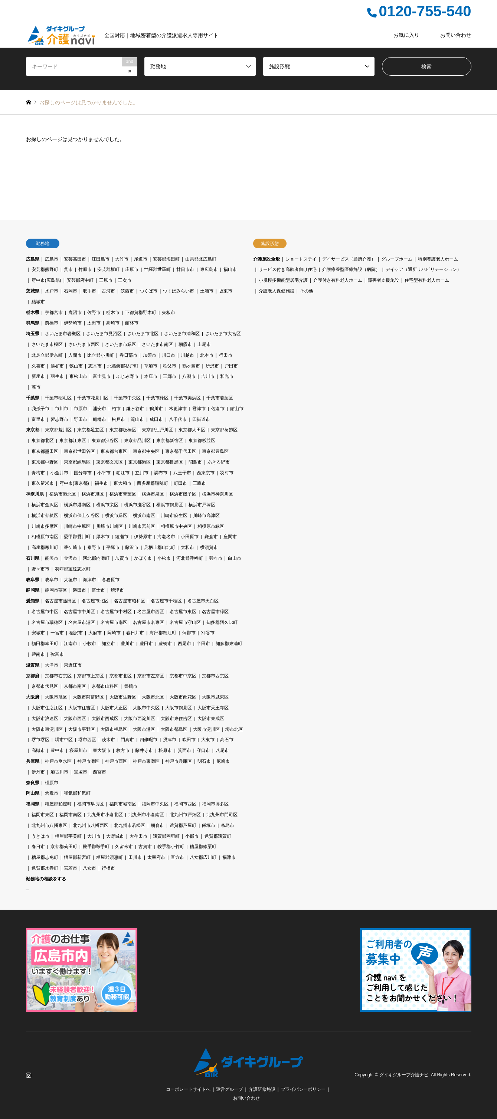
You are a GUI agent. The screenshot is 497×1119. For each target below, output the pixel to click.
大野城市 (115, 836)
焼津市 (117, 590)
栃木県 (32, 312)
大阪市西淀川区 (139, 718)
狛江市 (123, 472)
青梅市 (38, 472)
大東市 (208, 739)
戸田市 (231, 366)
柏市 (116, 408)
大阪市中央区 (146, 707)
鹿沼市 (75, 312)
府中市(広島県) (46, 280)
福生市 (101, 483)
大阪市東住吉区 (176, 718)
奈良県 (32, 782)
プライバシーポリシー (303, 1089)
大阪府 (32, 697)
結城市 (38, 301)
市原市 (80, 408)
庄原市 (131, 269)
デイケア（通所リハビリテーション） (423, 269)
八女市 (89, 868)
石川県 (32, 558)
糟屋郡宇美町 (68, 836)
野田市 (80, 419)
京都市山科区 (105, 686)
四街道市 (201, 419)
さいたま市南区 (157, 344)
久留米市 (124, 846)
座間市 (230, 536)
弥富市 (57, 654)
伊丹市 (38, 772)
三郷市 (169, 376)
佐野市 (94, 312)
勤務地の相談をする (46, 878)
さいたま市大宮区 (223, 333)
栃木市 (113, 312)
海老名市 (166, 536)
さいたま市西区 (83, 344)
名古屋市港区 (81, 622)
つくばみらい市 (178, 291)
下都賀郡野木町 (140, 312)
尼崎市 (223, 761)
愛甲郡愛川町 (77, 536)
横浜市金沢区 (45, 504)
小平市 (104, 472)
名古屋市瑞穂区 (47, 622)
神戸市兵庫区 (178, 761)
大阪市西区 (75, 718)
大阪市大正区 (114, 707)
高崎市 (113, 322)
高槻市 (38, 750)
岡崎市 (114, 632)
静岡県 (32, 590)
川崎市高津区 (206, 515)
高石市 (226, 739)
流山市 (137, 419)
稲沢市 (76, 632)
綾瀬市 (121, 536)
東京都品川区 (137, 440)
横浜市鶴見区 (169, 504)
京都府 (32, 675)
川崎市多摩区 (45, 526)
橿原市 (51, 782)
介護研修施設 (262, 1089)
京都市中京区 (183, 675)
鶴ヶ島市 (191, 366)
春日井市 (135, 632)
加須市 (149, 355)
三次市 (124, 280)
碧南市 (38, 654)
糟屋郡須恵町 (109, 857)
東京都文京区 (109, 462)
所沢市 (212, 366)
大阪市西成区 (105, 718)
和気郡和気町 (77, 793)
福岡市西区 (185, 803)
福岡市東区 (43, 814)
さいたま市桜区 (47, 344)
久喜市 (38, 366)
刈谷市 (208, 632)
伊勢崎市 (73, 322)
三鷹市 (199, 483)
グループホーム (396, 259)
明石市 (204, 761)
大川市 (94, 836)
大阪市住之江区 (47, 707)
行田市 (225, 355)
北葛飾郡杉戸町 (122, 366)
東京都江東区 (72, 440)
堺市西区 (87, 739)
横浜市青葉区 (122, 494)
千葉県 (32, 397)
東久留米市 (43, 483)
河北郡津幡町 (189, 558)
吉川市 (208, 376)
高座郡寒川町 (45, 547)
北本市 (206, 355)
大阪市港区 (144, 729)
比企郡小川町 (100, 355)
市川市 (61, 408)
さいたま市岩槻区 (63, 333)
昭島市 (195, 462)
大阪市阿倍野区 (88, 697)
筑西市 (127, 291)
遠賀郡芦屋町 (183, 825)
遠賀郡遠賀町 (218, 836)
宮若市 (70, 868)
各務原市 (111, 579)
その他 (306, 291)
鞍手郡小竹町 (170, 846)
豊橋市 (165, 643)
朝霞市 (185, 344)
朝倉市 (157, 825)
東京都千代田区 (180, 451)
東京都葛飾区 (224, 429)
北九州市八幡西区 (90, 825)
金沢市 (70, 558)
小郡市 (192, 836)
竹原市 (85, 269)
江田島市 (100, 259)
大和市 (187, 547)
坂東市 (225, 291)
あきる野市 (218, 462)
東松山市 (78, 376)
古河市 (108, 291)
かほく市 (143, 558)
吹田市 (189, 739)
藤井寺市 (144, 750)
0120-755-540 (418, 11)
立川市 (141, 472)
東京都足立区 (90, 429)
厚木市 (102, 536)
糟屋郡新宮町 (77, 857)
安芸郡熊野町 (45, 269)
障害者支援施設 (383, 280)
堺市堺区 (40, 739)
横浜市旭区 (93, 494)
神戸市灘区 (88, 761)
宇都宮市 (54, 312)
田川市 (135, 857)
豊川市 (127, 643)
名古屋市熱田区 (60, 600)
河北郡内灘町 (96, 558)
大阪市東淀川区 (47, 729)
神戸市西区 (116, 761)
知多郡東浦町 (229, 643)
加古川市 (59, 772)
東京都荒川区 (58, 429)
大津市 (51, 665)
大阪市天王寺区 (213, 707)
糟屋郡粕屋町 (58, 803)
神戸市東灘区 (146, 761)
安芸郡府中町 (80, 280)
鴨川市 (156, 408)
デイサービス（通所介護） (349, 259)
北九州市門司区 (222, 814)
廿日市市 (185, 269)
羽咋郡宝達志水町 (73, 569)
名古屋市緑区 (215, 611)
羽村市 (226, 472)
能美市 (51, 558)
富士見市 (102, 376)
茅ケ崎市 (73, 547)
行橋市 (108, 868)
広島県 (32, 259)
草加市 (150, 366)
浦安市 (99, 408)
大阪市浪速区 (45, 718)
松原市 (165, 750)
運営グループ (229, 1089)
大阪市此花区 (183, 697)
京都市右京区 (58, 675)
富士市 (98, 590)
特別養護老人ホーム (438, 259)
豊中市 (57, 750)
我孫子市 (40, 408)
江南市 (70, 643)
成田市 (156, 419)
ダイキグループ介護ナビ (403, 1074)
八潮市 (189, 376)
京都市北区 (120, 675)
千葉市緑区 (157, 397)
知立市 (108, 643)
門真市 (127, 739)
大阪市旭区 (56, 697)
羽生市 (57, 376)
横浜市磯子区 (183, 494)
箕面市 (184, 750)
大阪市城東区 (215, 697)
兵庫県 (32, 761)
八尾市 (222, 750)
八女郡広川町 (203, 857)
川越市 (187, 355)
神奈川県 (35, 494)
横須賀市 (209, 547)
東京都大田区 (192, 429)
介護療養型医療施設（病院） (351, 269)
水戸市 (51, 291)
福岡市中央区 (155, 803)
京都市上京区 (90, 675)
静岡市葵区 (56, 590)
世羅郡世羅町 (157, 269)
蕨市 (36, 387)
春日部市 (128, 355)
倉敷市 (51, 793)
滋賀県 (32, 665)
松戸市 (118, 419)
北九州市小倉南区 (146, 814)
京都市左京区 (150, 675)
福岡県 (32, 803)
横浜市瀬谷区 (137, 504)
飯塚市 (208, 825)
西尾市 (184, 643)
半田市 (203, 643)
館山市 (236, 408)
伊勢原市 (143, 536)
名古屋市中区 (45, 611)
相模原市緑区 (210, 526)
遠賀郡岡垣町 (166, 836)
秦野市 (94, 547)
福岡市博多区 (215, 803)
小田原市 (190, 536)
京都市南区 (75, 686)
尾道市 (140, 259)
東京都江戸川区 (157, 429)
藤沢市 (131, 547)
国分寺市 (83, 472)
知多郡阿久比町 (222, 622)
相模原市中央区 (176, 526)
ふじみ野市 (127, 376)
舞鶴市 (130, 686)
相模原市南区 (45, 536)
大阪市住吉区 (81, 707)
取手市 (89, 291)
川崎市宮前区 (141, 526)
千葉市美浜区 (187, 397)
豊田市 (146, 643)
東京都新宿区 (169, 440)
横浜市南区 (144, 515)
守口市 (203, 750)
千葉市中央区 (127, 397)
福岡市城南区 (122, 803)
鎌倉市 (211, 536)
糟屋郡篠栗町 (203, 846)
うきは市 (40, 836)
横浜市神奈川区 (217, 494)
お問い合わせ (455, 35)
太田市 (94, 322)
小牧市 (89, 643)
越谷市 (57, 366)
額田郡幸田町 (45, 643)
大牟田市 (138, 836)
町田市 (180, 483)
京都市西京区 (215, 675)
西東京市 (206, 472)
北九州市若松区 (129, 825)
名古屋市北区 (95, 600)
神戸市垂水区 (58, 761)
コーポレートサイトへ (188, 1089)
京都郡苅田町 (63, 846)
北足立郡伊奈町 (47, 355)
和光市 (226, 376)
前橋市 (51, 322)
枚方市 (123, 750)
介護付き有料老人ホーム (337, 280)
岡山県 (32, 793)
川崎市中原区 (77, 526)
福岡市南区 (70, 814)
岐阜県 (32, 579)
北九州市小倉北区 (105, 814)
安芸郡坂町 (108, 269)
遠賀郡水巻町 (45, 868)
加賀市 (121, 558)
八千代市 (178, 419)
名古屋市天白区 (203, 600)
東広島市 (209, 269)
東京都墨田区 (45, 451)
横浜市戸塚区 (202, 504)
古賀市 (145, 846)
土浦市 (206, 291)
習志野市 (59, 419)
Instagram (28, 1074)
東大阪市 (102, 750)
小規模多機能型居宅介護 (283, 280)
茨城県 (32, 291)
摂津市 (169, 739)
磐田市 (79, 590)
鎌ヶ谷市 (135, 408)
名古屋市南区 (114, 622)
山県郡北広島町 (200, 259)
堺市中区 (64, 739)
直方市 (177, 857)
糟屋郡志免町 (45, 857)
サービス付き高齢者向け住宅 (288, 269)
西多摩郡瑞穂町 (152, 483)
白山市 (234, 558)
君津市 (199, 408)
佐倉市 (218, 408)
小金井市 (59, 472)
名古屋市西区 (150, 611)
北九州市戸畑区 (185, 814)
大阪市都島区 (174, 729)
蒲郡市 (189, 632)
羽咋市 (215, 558)
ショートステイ (301, 259)
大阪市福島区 (114, 729)
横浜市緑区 (116, 515)
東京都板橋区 (122, 429)
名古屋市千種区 (166, 600)
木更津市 (178, 408)
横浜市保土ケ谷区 (81, 515)
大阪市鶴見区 (178, 707)
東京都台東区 (114, 451)
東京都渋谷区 (105, 440)
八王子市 (182, 472)
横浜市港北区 (62, 494)
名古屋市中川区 (79, 611)
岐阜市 (51, 579)
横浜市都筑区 (45, 515)
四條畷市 (148, 739)
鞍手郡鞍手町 (96, 846)
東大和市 (122, 483)
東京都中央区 (146, 451)
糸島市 (227, 825)
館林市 (131, 322)
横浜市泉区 (153, 494)
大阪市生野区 (122, 697)
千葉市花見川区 (92, 397)
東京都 (32, 429)
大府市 (95, 632)
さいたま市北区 (142, 333)
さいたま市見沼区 (104, 333)
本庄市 (150, 376)
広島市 (51, 259)
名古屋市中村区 (116, 611)
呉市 (68, 269)
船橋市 (99, 419)
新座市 (38, 376)
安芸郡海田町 (166, 259)
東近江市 (73, 665)
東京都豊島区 (215, 451)
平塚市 (113, 547)
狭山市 (76, 366)
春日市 (38, 846)
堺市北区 (234, 729)
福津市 (229, 857)
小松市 (164, 558)
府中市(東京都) (74, 483)
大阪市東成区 (210, 718)
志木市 (95, 366)
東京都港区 (139, 462)
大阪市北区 (153, 697)
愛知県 (32, 600)
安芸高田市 (75, 259)
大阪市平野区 (81, 729)
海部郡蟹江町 (163, 632)
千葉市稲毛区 (58, 397)
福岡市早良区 (90, 803)
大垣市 (70, 579)
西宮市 (99, 772)
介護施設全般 (266, 259)
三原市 (105, 280)
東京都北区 (43, 440)
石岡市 (70, 291)
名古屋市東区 (183, 611)
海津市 (89, 579)
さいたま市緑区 (120, 344)
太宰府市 (156, 857)
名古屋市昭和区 (129, 600)
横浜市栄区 (107, 504)
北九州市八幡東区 (49, 825)
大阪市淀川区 (206, 729)
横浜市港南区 (77, 504)
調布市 (160, 472)
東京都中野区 (45, 462)
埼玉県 (32, 333)
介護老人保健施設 (276, 291)
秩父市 (169, 366)
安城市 (38, 632)
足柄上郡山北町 (159, 547)
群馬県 (32, 322)
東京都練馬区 (77, 462)
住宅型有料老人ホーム (427, 280)
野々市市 (40, 569)
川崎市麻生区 (174, 515)
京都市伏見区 (45, 686)
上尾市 (204, 344)
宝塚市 (80, 772)
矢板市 (168, 312)
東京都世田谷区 (79, 451)
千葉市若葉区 (219, 397)
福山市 (230, 269)
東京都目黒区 (169, 462)
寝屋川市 (78, 750)
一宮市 (57, 632)
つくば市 (148, 291)
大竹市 (121, 259)
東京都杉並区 (202, 440)
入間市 (75, 355)
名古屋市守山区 (185, 622)
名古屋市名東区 (148, 622)
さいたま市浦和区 (182, 333)
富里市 (38, 419)
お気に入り (406, 35)
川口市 (168, 355)
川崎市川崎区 (109, 526)
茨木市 (108, 739)
